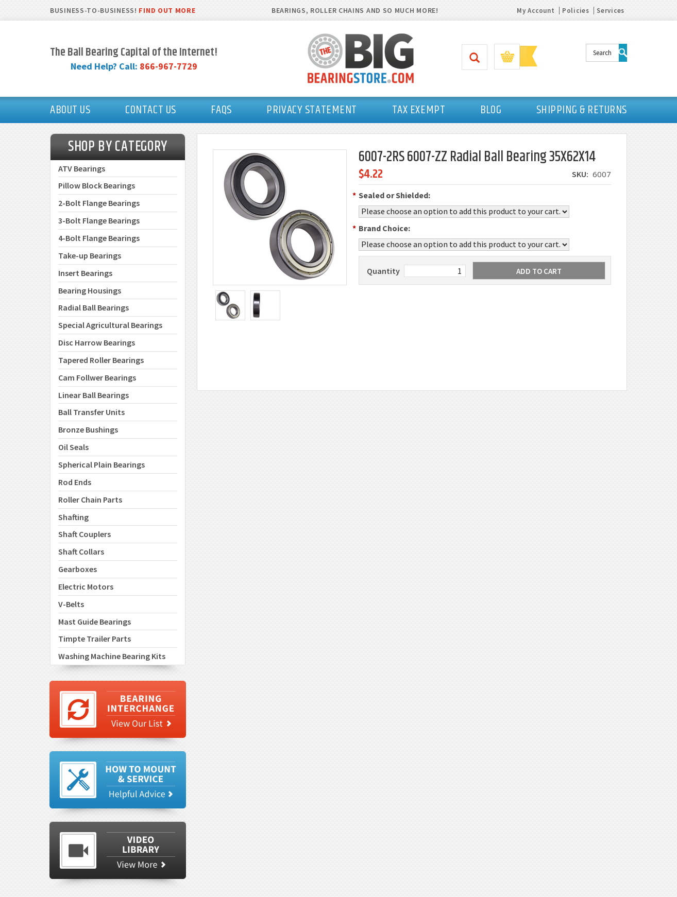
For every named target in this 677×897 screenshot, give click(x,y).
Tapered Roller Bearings (101, 360)
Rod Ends (74, 482)
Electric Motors (85, 586)
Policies (575, 10)
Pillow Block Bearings (96, 185)
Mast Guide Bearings (94, 621)
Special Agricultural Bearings (110, 325)
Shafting (73, 517)
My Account (535, 10)
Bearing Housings (89, 290)
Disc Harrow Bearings (96, 342)
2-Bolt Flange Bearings (99, 203)
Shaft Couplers (84, 534)
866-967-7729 (168, 66)
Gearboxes (77, 569)
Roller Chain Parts (90, 499)
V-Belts (71, 604)
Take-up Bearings (89, 255)
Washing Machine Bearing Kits (111, 656)
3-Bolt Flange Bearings (99, 220)
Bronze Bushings (88, 429)
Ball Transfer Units (91, 412)
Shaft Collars (81, 551)
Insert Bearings (85, 273)
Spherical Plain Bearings (101, 464)
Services (610, 10)
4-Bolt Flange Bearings (99, 238)
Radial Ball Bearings (93, 307)
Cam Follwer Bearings (97, 377)
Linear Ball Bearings (93, 395)
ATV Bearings (81, 168)
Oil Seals (73, 447)
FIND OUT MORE (167, 10)
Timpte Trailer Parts (94, 638)
